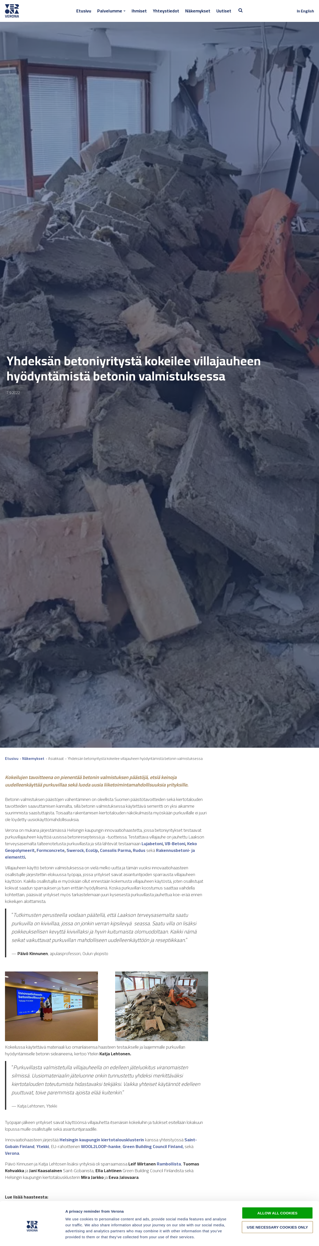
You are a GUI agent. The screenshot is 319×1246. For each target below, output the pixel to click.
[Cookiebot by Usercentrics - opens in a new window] (32, 1236)
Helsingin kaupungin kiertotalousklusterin (102, 1140)
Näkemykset (197, 11)
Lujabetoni (152, 843)
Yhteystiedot (166, 11)
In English (305, 11)
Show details (261, 1236)
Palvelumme (109, 11)
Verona (12, 1153)
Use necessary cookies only (277, 1206)
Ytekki (42, 1146)
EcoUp (92, 850)
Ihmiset (139, 11)
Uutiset (223, 11)
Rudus (139, 850)
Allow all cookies (277, 1192)
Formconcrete (51, 850)
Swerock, (76, 850)
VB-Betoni (175, 843)
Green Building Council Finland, (153, 1146)
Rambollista (169, 1164)
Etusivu (83, 11)
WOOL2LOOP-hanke (101, 1146)
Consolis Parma (115, 850)
